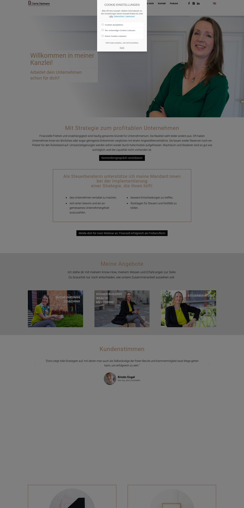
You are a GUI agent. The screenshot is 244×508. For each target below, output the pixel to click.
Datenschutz (119, 16)
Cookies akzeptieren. (113, 24)
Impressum (130, 16)
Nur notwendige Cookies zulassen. (119, 30)
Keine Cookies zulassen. (114, 36)
